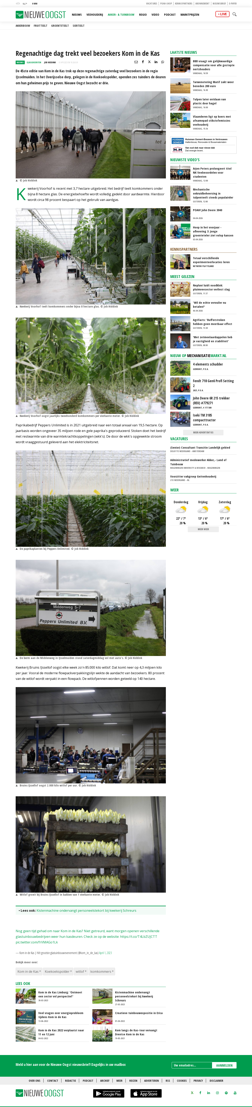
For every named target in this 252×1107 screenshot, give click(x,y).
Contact (52, 1081)
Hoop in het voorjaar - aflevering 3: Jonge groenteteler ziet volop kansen (213, 231)
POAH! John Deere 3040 (207, 210)
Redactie (70, 1081)
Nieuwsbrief (219, 3)
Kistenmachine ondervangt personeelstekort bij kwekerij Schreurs (86, 910)
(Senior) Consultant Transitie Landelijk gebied (200, 447)
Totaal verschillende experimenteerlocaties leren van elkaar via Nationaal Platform (211, 260)
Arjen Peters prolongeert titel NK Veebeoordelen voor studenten (212, 172)
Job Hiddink (50, 62)
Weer (174, 490)
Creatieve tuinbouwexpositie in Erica (139, 1013)
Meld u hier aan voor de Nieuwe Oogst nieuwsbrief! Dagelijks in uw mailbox (71, 1064)
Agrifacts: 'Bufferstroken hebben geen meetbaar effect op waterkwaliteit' (212, 322)
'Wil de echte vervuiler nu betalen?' (209, 304)
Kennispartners (183, 3)
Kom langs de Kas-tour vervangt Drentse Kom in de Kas (136, 1032)
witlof (80, 971)
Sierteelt (79, 25)
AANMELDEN (224, 1065)
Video (155, 14)
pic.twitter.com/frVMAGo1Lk (37, 942)
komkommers (100, 971)
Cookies (182, 1081)
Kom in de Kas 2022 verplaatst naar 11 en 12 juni (61, 1032)
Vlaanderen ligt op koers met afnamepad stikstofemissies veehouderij (212, 120)
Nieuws (77, 14)
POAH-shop (166, 3)
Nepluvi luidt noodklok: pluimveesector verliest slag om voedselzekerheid (211, 287)
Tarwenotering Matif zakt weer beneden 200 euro (213, 84)
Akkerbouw (23, 25)
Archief (104, 1081)
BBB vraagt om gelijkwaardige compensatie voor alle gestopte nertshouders (214, 65)
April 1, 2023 (105, 953)
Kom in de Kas (28, 971)
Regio (143, 14)
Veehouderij (95, 14)
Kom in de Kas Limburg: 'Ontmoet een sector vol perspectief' (60, 994)
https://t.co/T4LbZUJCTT (138, 936)
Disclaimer (216, 1081)
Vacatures (151, 3)
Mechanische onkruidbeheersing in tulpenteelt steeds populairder (213, 193)
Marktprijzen (190, 14)
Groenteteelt (60, 25)
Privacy (198, 1081)
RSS (168, 1081)
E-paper (233, 3)
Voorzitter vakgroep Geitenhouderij (193, 476)
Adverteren (151, 1081)
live (223, 14)
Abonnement (202, 3)
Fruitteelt (40, 25)
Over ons (34, 1081)
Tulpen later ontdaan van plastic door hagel (209, 101)
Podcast (170, 14)
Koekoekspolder (57, 971)
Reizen (133, 1081)
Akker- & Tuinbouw (121, 14)
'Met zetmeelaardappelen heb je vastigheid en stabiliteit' (212, 339)
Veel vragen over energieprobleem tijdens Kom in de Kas (60, 1015)
